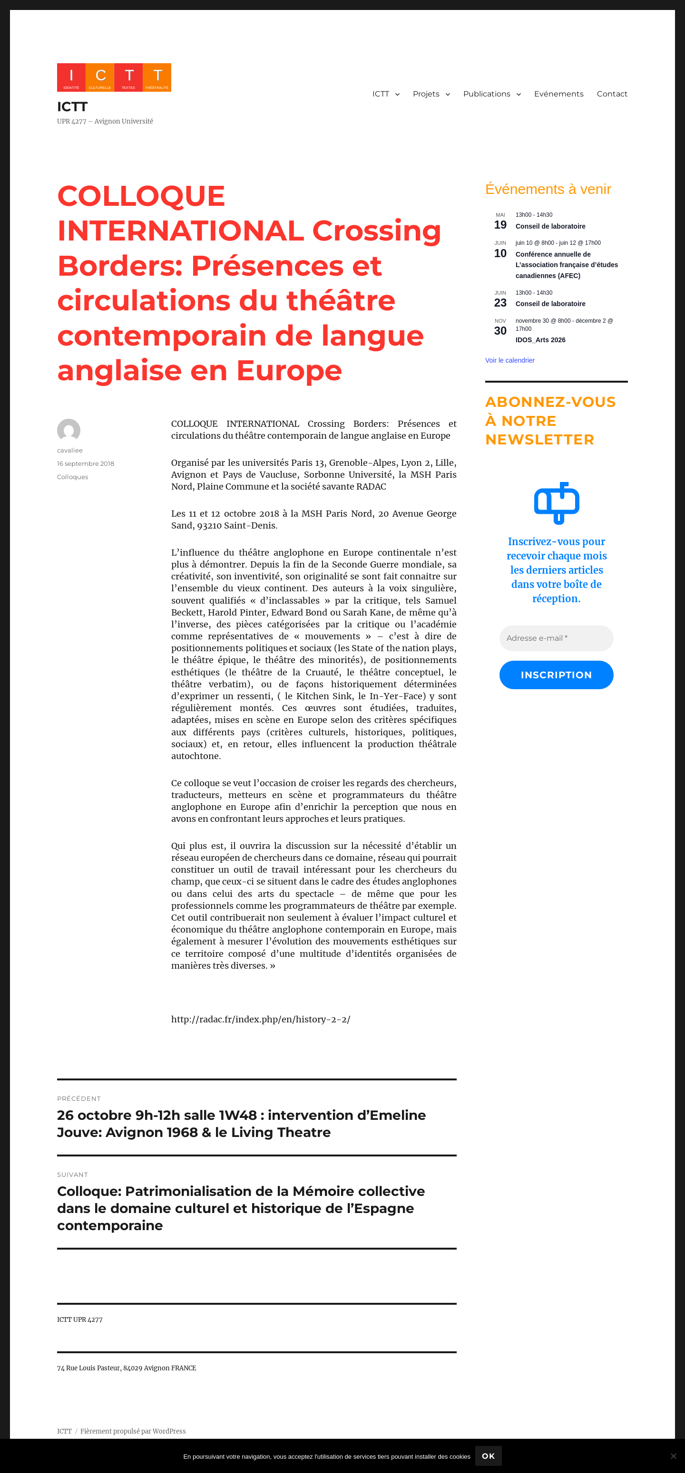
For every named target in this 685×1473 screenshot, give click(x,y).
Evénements (559, 93)
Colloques (72, 477)
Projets (426, 93)
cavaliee (70, 450)
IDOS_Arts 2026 (541, 340)
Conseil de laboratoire (551, 226)
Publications (486, 93)
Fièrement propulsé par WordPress (133, 1431)
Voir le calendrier (510, 360)
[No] (673, 1456)
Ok (488, 1456)
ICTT (72, 106)
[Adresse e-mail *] (556, 638)
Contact (612, 93)
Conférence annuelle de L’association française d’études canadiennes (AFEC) (567, 264)
